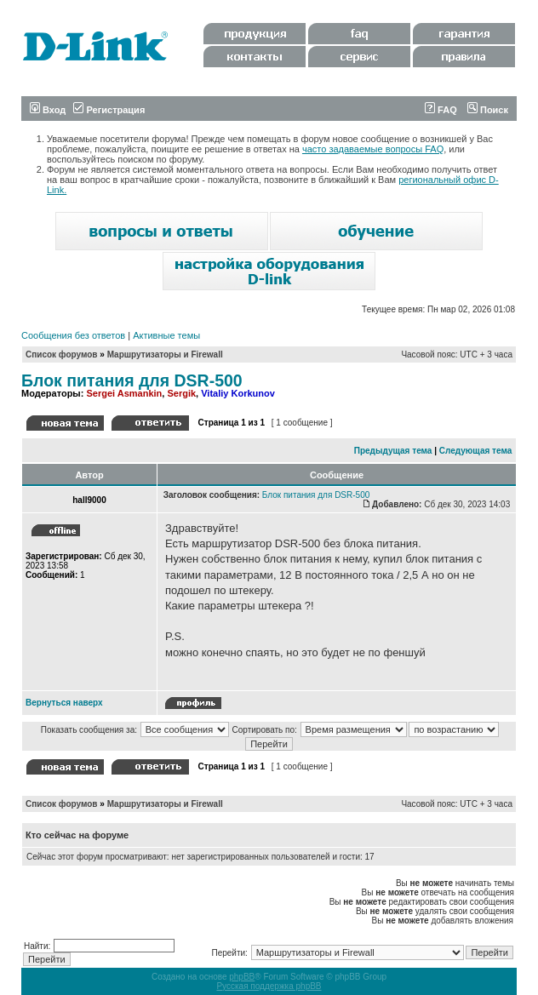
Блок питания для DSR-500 (132, 380)
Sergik (181, 393)
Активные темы (166, 335)
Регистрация (109, 110)
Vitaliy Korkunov (238, 393)
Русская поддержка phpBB (268, 986)
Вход (48, 110)
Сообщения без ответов (73, 335)
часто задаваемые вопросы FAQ (373, 149)
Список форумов (62, 354)
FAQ (441, 110)
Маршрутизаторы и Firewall (165, 354)
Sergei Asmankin (124, 393)
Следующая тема (475, 450)
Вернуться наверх (64, 702)
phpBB (242, 976)
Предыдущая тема (393, 450)
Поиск (487, 110)
